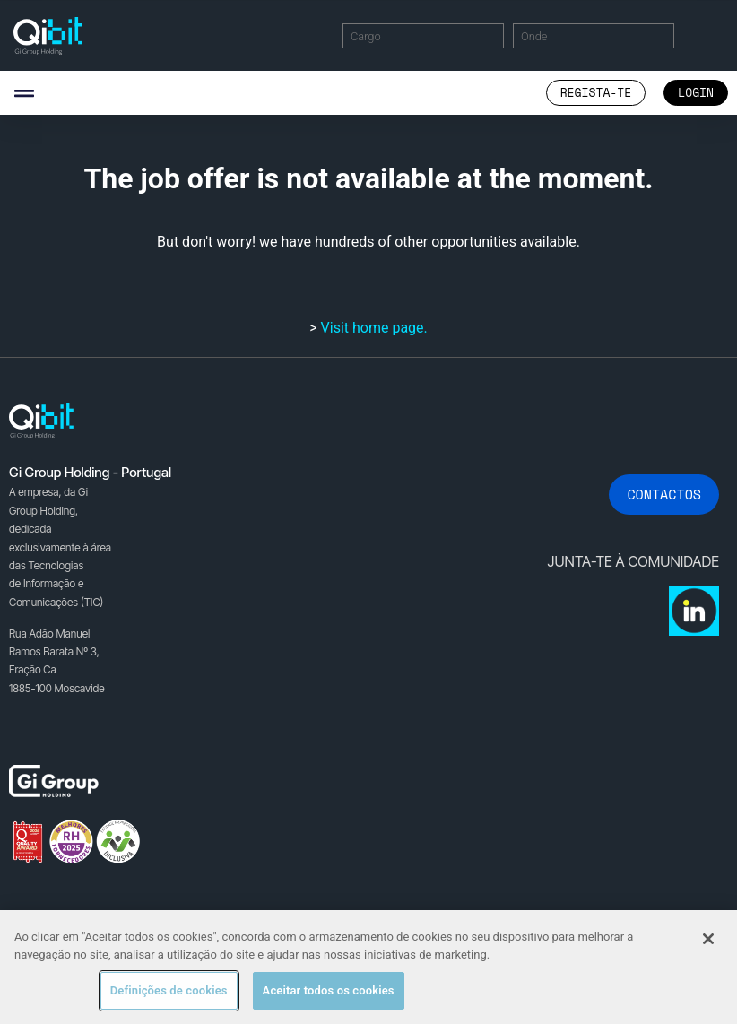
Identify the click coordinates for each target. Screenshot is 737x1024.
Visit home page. (374, 327)
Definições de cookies (169, 990)
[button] (24, 93)
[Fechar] (708, 939)
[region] (368, 967)
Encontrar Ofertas (704, 35)
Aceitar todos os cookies (329, 990)
